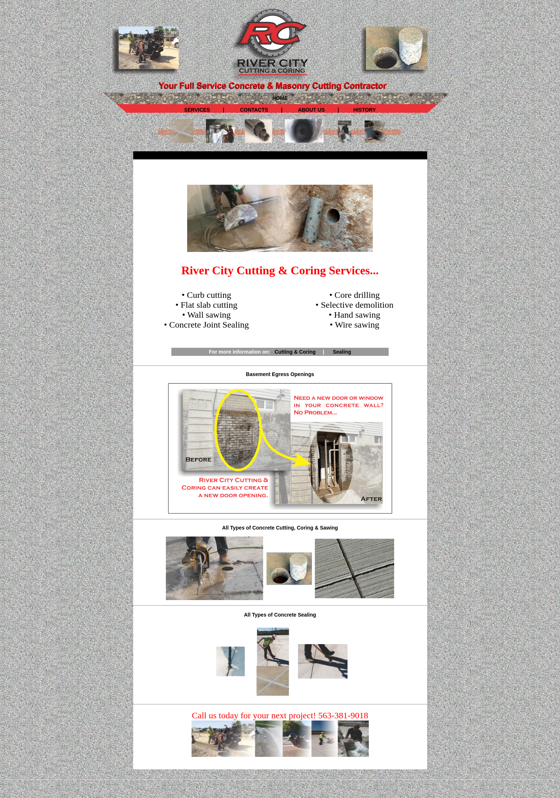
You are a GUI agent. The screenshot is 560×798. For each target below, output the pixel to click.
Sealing (342, 352)
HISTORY (364, 110)
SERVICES (197, 110)
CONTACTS (254, 110)
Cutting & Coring (295, 352)
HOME (280, 98)
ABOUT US (310, 110)
